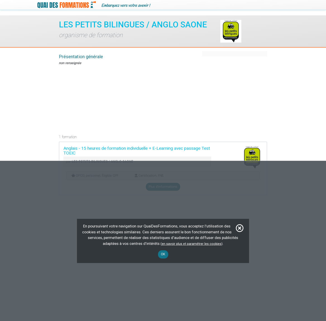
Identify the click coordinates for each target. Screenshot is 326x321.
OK (163, 254)
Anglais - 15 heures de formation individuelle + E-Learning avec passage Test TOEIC (136, 151)
